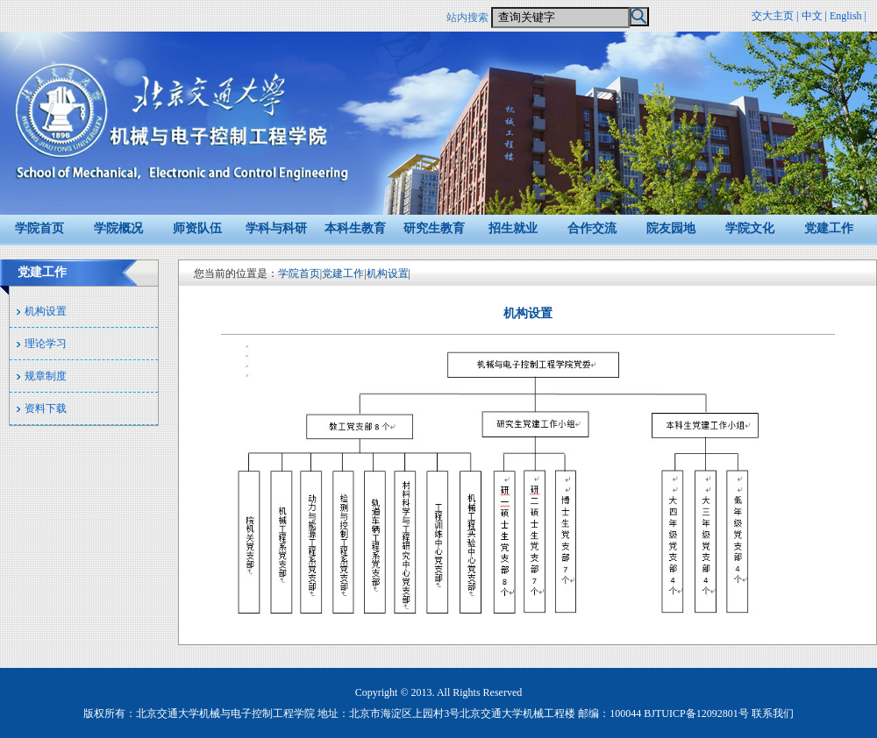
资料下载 (46, 408)
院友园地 (670, 228)
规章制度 (46, 376)
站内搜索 (467, 17)
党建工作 (828, 228)
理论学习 (46, 343)
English (846, 16)
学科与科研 (276, 228)
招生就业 (513, 228)
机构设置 (46, 311)
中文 (812, 16)
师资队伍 (197, 228)
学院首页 (39, 228)
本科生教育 (355, 228)
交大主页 (773, 16)
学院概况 (118, 228)
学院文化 (749, 228)
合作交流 (592, 228)
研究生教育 (434, 228)
